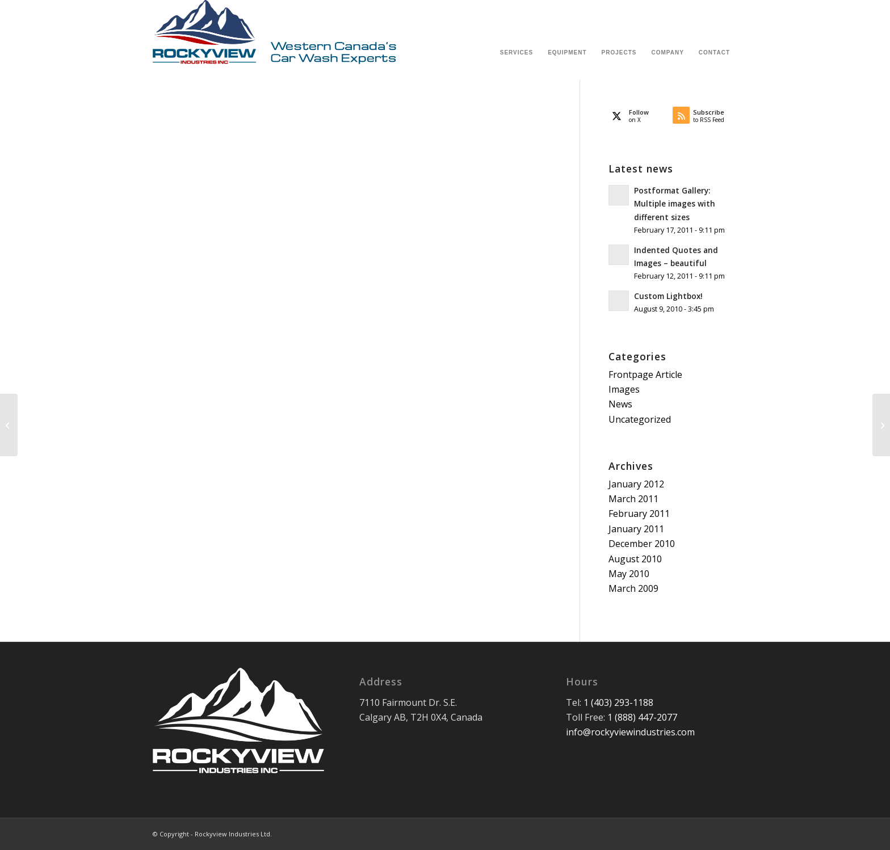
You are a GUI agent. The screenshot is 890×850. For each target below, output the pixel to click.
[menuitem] (516, 39)
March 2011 (633, 499)
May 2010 (628, 573)
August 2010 (635, 559)
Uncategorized (639, 419)
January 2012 (636, 484)
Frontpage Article (645, 374)
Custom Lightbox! (668, 296)
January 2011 (636, 529)
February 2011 (639, 513)
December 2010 (641, 543)
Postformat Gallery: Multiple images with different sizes (674, 203)
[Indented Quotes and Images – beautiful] (9, 425)
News (620, 404)
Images (624, 389)
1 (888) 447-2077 (642, 717)
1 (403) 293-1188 (618, 702)
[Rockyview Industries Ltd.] (275, 39)
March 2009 (633, 588)
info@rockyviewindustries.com (630, 732)
